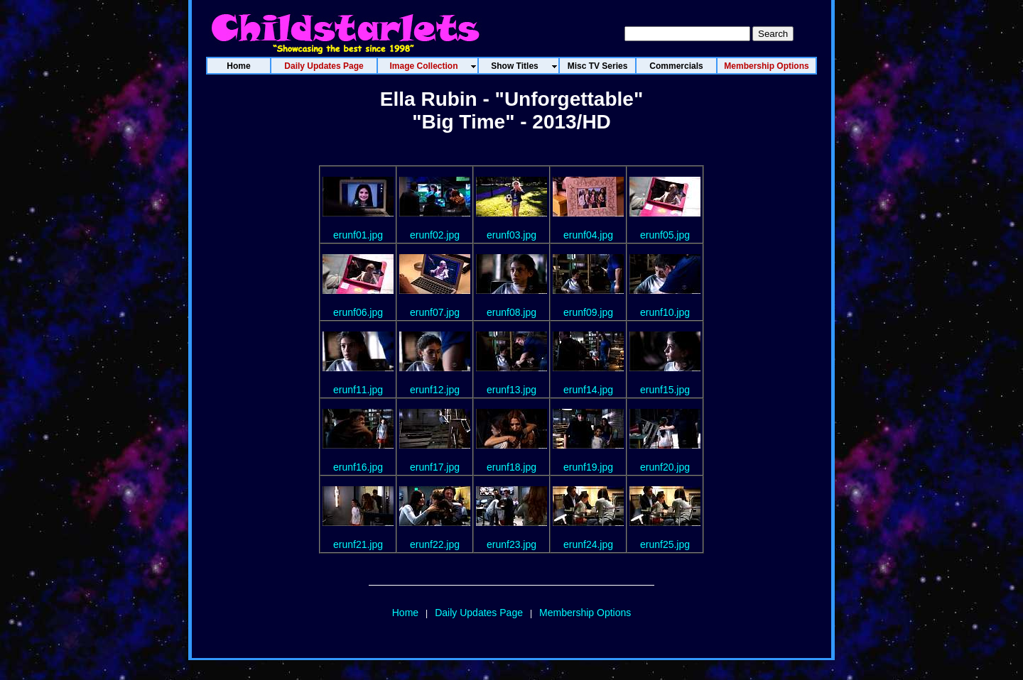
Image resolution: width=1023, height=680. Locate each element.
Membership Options (585, 612)
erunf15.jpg (665, 389)
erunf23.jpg (511, 544)
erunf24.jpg (588, 544)
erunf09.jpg (588, 312)
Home (405, 612)
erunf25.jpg (665, 544)
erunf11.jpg (358, 389)
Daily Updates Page (479, 612)
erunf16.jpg (358, 467)
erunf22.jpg (435, 544)
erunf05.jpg (665, 235)
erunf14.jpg (588, 389)
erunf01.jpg (358, 235)
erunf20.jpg (665, 467)
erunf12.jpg (435, 389)
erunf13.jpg (511, 389)
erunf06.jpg (358, 312)
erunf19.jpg (588, 467)
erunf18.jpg (511, 467)
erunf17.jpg (435, 467)
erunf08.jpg (511, 312)
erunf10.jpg (665, 312)
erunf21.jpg (358, 544)
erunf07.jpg (435, 312)
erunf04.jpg (588, 235)
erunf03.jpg (511, 235)
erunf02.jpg (435, 235)
